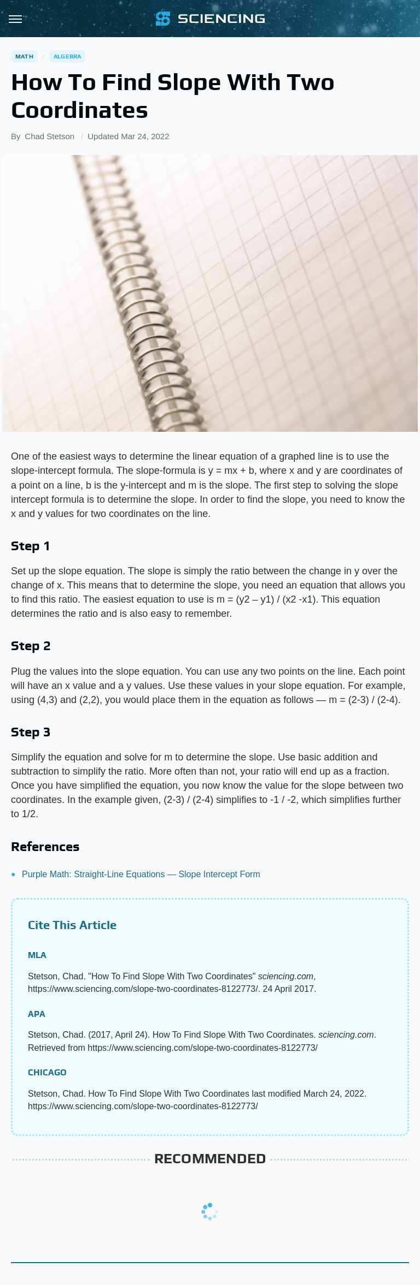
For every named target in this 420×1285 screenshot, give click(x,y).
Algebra (67, 56)
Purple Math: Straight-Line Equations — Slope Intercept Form (141, 874)
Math (24, 56)
